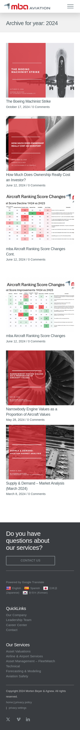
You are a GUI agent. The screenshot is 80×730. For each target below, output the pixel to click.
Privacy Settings (17, 707)
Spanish (32, 588)
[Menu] (68, 6)
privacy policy (23, 702)
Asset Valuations (18, 651)
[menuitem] (71, 6)
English (13, 588)
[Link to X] (9, 719)
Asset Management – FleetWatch (30, 661)
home (9, 702)
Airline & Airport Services (24, 656)
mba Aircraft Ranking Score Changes (35, 336)
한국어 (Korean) (35, 592)
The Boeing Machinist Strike (28, 101)
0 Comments (41, 107)
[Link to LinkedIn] (28, 719)
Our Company (16, 615)
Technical (13, 666)
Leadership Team (18, 620)
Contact (11, 630)
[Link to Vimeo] (18, 719)
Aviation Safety (17, 676)
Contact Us (31, 560)
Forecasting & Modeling (23, 671)
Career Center (16, 625)
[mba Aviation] (32, 6)
